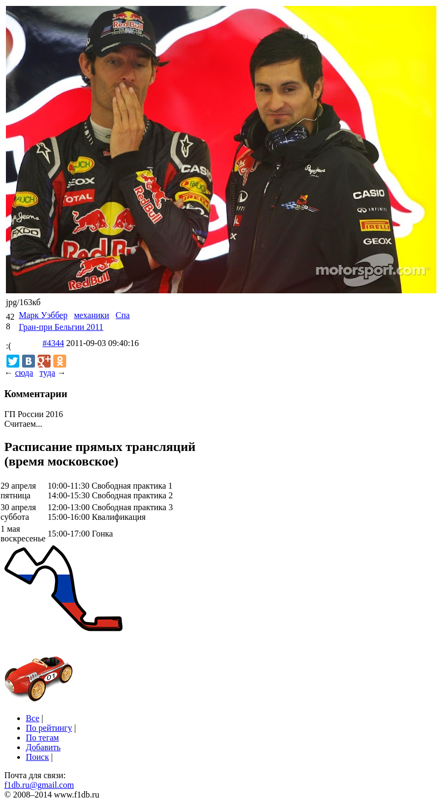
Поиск (37, 756)
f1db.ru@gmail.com (39, 784)
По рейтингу (49, 727)
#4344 (53, 343)
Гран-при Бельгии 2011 (61, 327)
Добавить (43, 747)
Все (32, 718)
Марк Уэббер (43, 315)
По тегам (42, 737)
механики (91, 315)
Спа (123, 315)
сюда (24, 372)
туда (47, 372)
